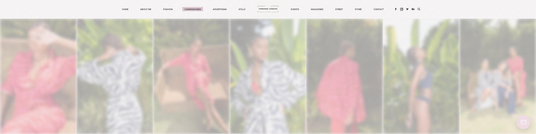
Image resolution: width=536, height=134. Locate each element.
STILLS (242, 9)
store (358, 9)
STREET (339, 9)
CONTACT (379, 9)
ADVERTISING (220, 9)
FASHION (168, 9)
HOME (125, 9)
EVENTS (295, 9)
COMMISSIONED (192, 9)
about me (145, 9)
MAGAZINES (317, 9)
